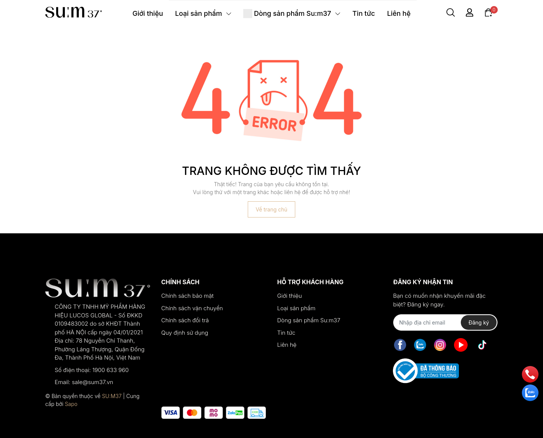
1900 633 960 (110, 370)
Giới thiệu (289, 295)
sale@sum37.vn (92, 382)
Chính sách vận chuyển (192, 308)
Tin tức (286, 332)
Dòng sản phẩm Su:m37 (308, 320)
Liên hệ (286, 344)
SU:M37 (111, 396)
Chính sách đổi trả (185, 320)
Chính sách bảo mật (187, 295)
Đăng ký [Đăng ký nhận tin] (478, 322)
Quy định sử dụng (185, 332)
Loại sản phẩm (296, 308)
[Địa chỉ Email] (445, 322)
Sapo (71, 404)
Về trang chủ (271, 209)
